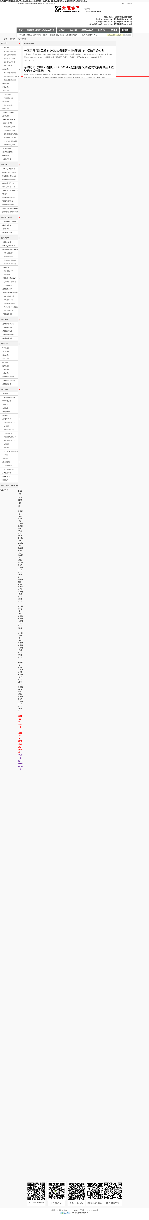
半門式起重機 (8, 65)
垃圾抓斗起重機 (8, 105)
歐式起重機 (5, 348)
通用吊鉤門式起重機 (10, 51)
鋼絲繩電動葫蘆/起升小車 (10, 249)
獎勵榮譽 (6, 448)
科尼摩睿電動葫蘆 (8, 204)
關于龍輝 (125, 30)
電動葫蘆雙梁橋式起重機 (11, 76)
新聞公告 (5, 458)
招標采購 (5, 480)
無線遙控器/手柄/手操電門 (10, 292)
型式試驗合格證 (8, 433)
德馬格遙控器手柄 (9, 303)
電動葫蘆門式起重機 (10, 55)
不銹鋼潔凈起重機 (9, 130)
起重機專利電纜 (7, 314)
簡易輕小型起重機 (8, 112)
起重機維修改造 (7, 331)
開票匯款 (29, 35)
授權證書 (6, 426)
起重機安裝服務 (7, 327)
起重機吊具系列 (8, 271)
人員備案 (5, 408)
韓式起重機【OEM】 (8, 187)
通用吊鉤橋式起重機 (10, 73)
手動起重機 (5, 155)
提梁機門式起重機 (9, 62)
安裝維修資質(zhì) (9, 440)
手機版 (82, 1210)
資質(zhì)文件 (37, 35)
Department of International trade (27, 4)
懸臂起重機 (5, 116)
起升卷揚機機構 (8, 253)
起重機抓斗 (7, 274)
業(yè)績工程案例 (9, 469)
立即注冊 (129, 4)
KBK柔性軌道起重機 (8, 119)
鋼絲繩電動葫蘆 (8, 256)
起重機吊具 (5, 267)
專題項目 (5, 393)
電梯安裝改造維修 (8, 334)
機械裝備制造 (6, 225)
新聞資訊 (4, 344)
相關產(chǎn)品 (87, 30)
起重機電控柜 (8, 285)
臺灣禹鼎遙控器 (8, 300)
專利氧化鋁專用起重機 (11, 134)
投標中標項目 (6, 401)
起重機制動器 (6, 242)
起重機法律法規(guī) (8, 380)
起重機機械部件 (7, 289)
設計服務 (114, 30)
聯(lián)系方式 (6, 476)
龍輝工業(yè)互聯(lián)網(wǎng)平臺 (40, 30)
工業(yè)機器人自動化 (9, 221)
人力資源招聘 (6, 473)
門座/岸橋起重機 (7, 152)
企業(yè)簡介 (6, 411)
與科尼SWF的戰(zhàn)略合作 (89, 35)
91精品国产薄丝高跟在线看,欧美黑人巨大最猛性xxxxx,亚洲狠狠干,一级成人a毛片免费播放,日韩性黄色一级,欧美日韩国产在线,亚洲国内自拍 (43, 1)
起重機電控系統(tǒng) (72, 35)
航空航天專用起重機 (10, 137)
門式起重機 (5, 47)
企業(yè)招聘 (63, 1210)
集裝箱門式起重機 (9, 58)
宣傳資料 (5, 404)
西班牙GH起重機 (7, 201)
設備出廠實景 (8, 466)
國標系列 (62, 30)
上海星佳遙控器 (8, 310)
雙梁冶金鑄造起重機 (10, 80)
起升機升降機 (6, 148)
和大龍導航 (21, 35)
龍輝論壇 (53, 1210)
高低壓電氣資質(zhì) (10, 437)
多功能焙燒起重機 (9, 127)
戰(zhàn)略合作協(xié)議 (11, 451)
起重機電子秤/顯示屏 (10, 282)
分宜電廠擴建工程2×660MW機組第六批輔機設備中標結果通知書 (64, 50)
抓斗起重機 (5, 101)
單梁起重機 (7, 94)
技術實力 (45, 35)
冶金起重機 (5, 87)
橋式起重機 (5, 69)
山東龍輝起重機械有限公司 (1, 39)
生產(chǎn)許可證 (9, 430)
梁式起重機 (5, 91)
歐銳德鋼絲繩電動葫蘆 (9, 179)
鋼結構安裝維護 (7, 338)
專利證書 (52, 35)
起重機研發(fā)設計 (8, 324)
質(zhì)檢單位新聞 (8, 377)
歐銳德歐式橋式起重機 (9, 176)
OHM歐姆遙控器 (9, 296)
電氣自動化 (5, 229)
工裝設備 (5, 455)
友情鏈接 (95, 1210)
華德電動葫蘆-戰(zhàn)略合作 (11, 208)
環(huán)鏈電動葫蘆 (8, 169)
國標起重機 (5, 355)
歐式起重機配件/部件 (8, 183)
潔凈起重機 (5, 109)
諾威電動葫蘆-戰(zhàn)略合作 (11, 212)
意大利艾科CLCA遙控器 (11, 307)
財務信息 (5, 415)
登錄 (123, 4)
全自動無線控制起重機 (11, 141)
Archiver (75, 1210)
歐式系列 (73, 30)
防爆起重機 (5, 83)
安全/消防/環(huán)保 (9, 397)
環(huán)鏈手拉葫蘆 (10, 264)
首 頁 (21, 30)
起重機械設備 (6, 384)
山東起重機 (5, 373)
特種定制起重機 (7, 123)
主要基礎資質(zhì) (9, 422)
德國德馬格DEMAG (8, 197)
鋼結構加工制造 (7, 232)
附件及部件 (102, 30)
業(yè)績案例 (60, 35)
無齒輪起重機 (6, 159)
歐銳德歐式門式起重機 (9, 172)
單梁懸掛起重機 (8, 98)
